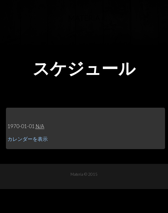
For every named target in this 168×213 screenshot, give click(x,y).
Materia (84, 17)
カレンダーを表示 (27, 139)
